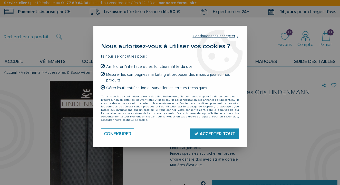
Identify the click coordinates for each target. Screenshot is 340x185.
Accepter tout (214, 134)
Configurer (117, 134)
